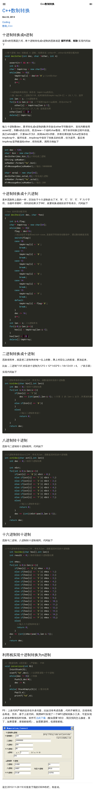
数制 (4, 26)
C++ (10, 26)
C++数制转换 (16, 10)
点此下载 (41, 718)
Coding (6, 22)
